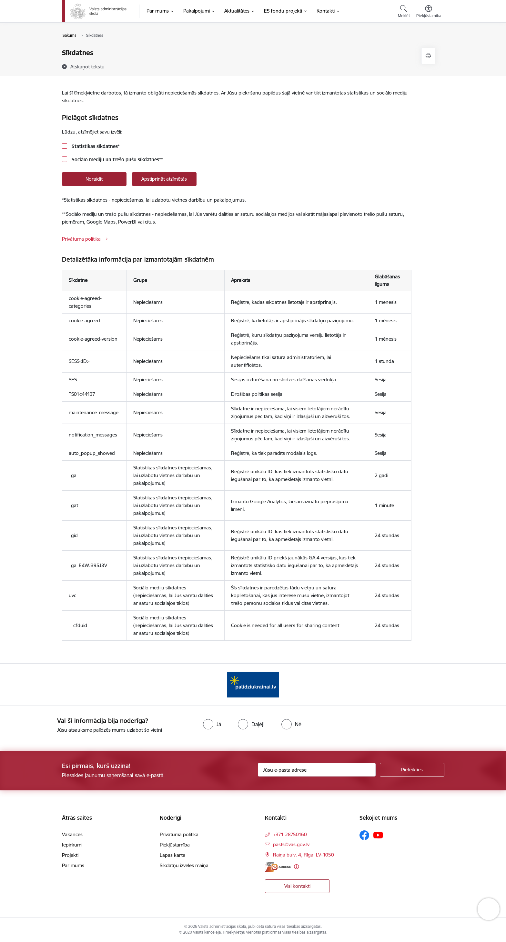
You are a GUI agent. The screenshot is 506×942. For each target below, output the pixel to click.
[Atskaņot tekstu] (87, 66)
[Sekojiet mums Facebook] (364, 835)
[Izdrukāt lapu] (428, 56)
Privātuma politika (81, 239)
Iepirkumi (72, 845)
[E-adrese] (278, 866)
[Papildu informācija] (296, 866)
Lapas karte (172, 855)
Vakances (72, 834)
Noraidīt (94, 179)
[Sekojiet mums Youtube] (378, 835)
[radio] (212, 724)
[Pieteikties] (412, 770)
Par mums (73, 865)
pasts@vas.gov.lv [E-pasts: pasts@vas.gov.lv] (291, 844)
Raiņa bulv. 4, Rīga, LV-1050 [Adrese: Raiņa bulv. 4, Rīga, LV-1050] (303, 855)
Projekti (70, 855)
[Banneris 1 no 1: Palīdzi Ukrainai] (253, 684)
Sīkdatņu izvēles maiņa (184, 865)
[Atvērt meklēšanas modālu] (404, 12)
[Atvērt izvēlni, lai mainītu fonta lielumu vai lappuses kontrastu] (428, 12)
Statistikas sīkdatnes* (95, 146)
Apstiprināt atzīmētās (164, 179)
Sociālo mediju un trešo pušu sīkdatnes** (116, 159)
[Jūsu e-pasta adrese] (317, 770)
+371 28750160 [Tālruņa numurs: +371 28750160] (290, 834)
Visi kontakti (297, 886)
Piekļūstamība (175, 845)
